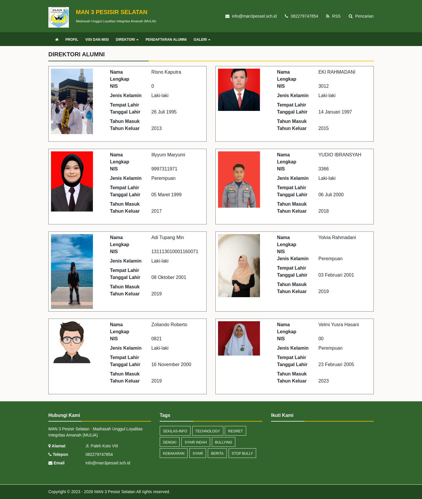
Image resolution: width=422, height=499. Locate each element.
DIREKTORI (127, 40)
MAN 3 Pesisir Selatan (114, 491)
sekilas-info (175, 431)
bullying (223, 442)
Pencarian (361, 16)
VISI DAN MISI (97, 40)
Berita (217, 453)
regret (235, 431)
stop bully (242, 453)
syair (198, 453)
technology (207, 431)
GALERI (202, 40)
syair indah (196, 442)
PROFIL (71, 40)
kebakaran (173, 453)
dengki (169, 442)
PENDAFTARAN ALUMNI (166, 40)
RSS (333, 16)
